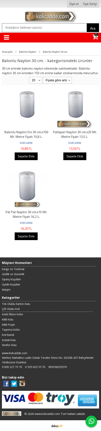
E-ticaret (44, 426)
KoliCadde (26, 143)
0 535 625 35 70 (35, 367)
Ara (92, 28)
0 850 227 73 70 (12, 367)
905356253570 (57, 367)
